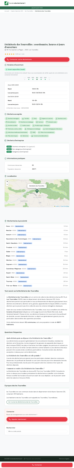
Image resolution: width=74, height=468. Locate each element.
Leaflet (56, 206)
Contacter (37, 465)
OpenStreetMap (65, 206)
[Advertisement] (37, 27)
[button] (37, 191)
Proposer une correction (32, 459)
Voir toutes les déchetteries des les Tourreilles (23, 402)
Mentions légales (64, 459)
